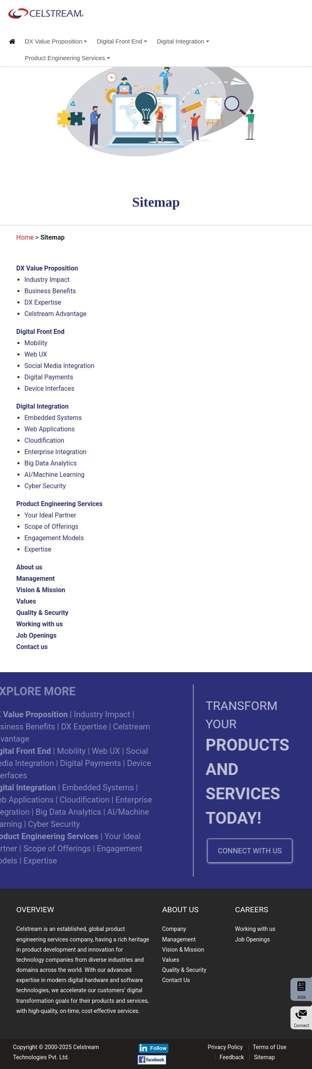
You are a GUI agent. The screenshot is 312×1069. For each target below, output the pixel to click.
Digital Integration (183, 41)
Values (170, 959)
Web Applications (49, 429)
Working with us (255, 929)
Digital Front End (122, 41)
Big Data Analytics (50, 463)
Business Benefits (50, 291)
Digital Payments (48, 377)
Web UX (35, 354)
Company (174, 929)
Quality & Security (184, 970)
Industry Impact (46, 279)
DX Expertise (42, 302)
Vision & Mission (183, 949)
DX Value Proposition (56, 41)
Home (25, 237)
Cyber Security (45, 486)
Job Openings (252, 939)
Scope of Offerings (51, 526)
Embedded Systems (53, 418)
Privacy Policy (225, 1047)
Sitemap (264, 1057)
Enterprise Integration (55, 452)
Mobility (36, 343)
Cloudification (44, 440)
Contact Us (176, 980)
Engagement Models (54, 538)
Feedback (231, 1057)
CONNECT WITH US (260, 850)
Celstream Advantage (55, 314)
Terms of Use (269, 1047)
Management (178, 939)
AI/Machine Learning (54, 474)
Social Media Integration (59, 366)
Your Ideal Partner (50, 515)
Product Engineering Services (67, 57)
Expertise (37, 549)
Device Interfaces (49, 388)
